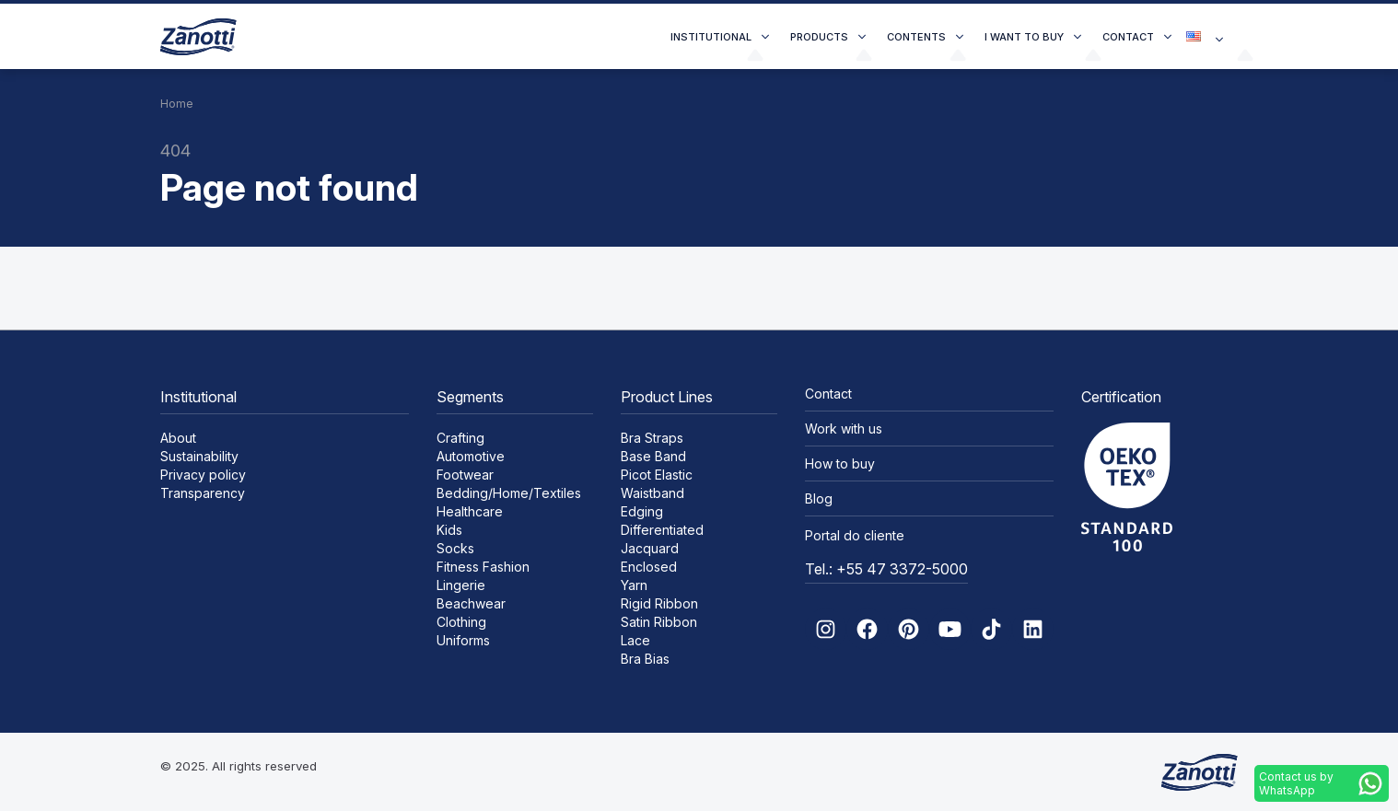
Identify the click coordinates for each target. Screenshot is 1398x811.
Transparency (202, 493)
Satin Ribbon (659, 622)
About (178, 438)
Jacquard (650, 548)
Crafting (460, 438)
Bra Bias (645, 658)
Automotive (471, 456)
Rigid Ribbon (659, 603)
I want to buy (1024, 36)
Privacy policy (203, 474)
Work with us (843, 428)
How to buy (840, 463)
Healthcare (470, 511)
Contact (1128, 36)
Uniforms (463, 640)
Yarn (634, 585)
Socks (455, 548)
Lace (635, 640)
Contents (916, 36)
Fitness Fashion (483, 566)
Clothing (461, 622)
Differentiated (662, 530)
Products (819, 36)
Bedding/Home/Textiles (509, 493)
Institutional (710, 36)
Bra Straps (652, 438)
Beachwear (471, 603)
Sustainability (199, 456)
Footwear (465, 474)
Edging (642, 511)
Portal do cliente (854, 535)
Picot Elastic (657, 474)
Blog (819, 498)
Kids (449, 530)
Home (176, 103)
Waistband (652, 493)
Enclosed (649, 566)
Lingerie (461, 585)
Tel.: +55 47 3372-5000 (886, 569)
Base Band (653, 456)
